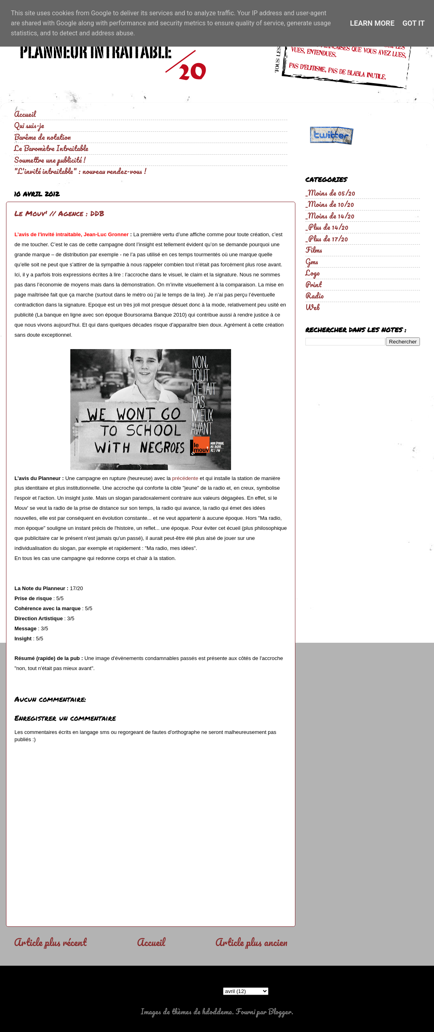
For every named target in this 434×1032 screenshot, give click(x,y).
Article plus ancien (251, 942)
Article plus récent (50, 942)
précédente (185, 478)
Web (312, 307)
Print (313, 284)
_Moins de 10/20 (329, 204)
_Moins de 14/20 (329, 215)
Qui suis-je (29, 125)
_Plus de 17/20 (326, 238)
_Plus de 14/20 (326, 227)
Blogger (279, 1011)
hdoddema (217, 1011)
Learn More (372, 23)
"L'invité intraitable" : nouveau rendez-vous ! (80, 171)
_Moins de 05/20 (330, 192)
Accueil (25, 114)
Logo (312, 272)
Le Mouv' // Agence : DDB (59, 213)
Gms (311, 261)
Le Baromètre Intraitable (51, 148)
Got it (414, 23)
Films (313, 249)
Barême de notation (42, 137)
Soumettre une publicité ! (50, 160)
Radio (314, 295)
